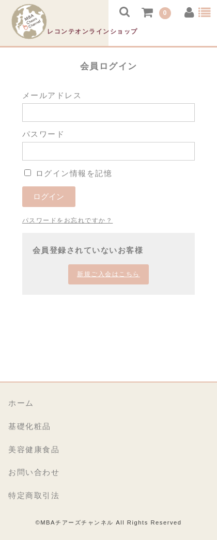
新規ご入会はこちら (108, 274)
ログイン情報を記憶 (68, 173)
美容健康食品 (33, 449)
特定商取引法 (33, 495)
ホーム (21, 403)
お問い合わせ (33, 472)
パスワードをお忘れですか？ (67, 220)
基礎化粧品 (29, 426)
